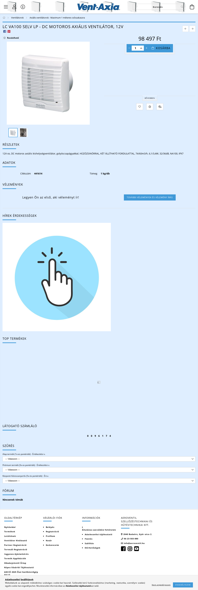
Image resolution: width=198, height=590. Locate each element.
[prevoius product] (185, 29)
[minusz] (129, 48)
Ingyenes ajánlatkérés (16, 554)
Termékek (9, 531)
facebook (123, 548)
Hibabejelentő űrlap (15, 563)
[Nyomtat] (149, 106)
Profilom (50, 536)
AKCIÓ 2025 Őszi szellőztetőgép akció (21, 573)
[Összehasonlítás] (160, 106)
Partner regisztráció (15, 545)
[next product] (192, 29)
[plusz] (146, 48)
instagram (130, 548)
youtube (136, 548)
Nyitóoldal (10, 527)
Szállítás (89, 543)
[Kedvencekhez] (139, 106)
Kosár (49, 540)
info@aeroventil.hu (134, 543)
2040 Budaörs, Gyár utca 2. (137, 534)
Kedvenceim (52, 545)
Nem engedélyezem (161, 585)
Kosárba (163, 48)
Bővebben (150, 98)
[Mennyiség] (135, 48)
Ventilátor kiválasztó (15, 540)
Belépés (50, 527)
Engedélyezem (183, 585)
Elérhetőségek (92, 547)
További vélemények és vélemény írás (150, 197)
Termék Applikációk (15, 558)
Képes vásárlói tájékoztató (19, 567)
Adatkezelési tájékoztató (98, 534)
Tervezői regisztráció (15, 549)
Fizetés (88, 539)
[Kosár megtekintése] (192, 7)
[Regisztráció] (14, 7)
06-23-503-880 (131, 538)
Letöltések (10, 536)
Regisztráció (52, 531)
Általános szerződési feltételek (99, 530)
